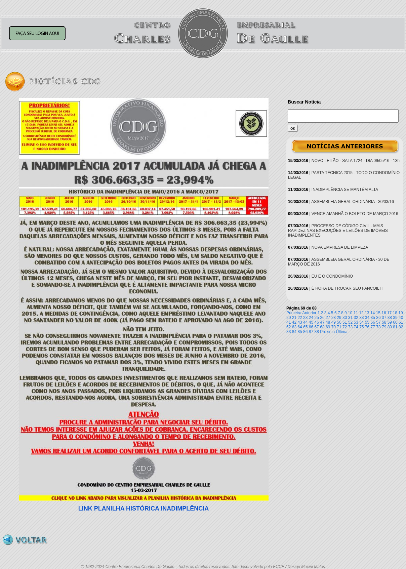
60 (395, 322)
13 (367, 313)
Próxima (327, 331)
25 (317, 317)
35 (373, 317)
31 (350, 317)
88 (317, 331)
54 (361, 322)
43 (299, 322)
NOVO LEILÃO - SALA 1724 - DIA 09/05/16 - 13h (356, 160)
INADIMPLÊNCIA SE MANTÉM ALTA (345, 189)
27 (328, 317)
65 (305, 327)
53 (356, 322)
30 (344, 317)
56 (373, 322)
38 (390, 317)
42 (294, 322)
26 (322, 317)
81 (395, 327)
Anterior (309, 313)
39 (395, 317)
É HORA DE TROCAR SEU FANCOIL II (347, 288)
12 (361, 313)
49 (333, 322)
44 (305, 322)
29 (339, 317)
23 (305, 317)
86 (305, 331)
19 (400, 313)
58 (384, 322)
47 (322, 322)
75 (361, 327)
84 (294, 331)
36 (378, 317)
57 (378, 322)
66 (311, 327)
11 (356, 313)
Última (342, 331)
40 (401, 317)
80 (390, 327)
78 (378, 327)
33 (361, 317)
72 (344, 327)
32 (356, 317)
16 (383, 313)
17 (389, 313)
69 (328, 327)
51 (344, 322)
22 (299, 317)
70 (333, 327)
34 (367, 317)
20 (288, 317)
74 (356, 327)
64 (299, 327)
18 (395, 313)
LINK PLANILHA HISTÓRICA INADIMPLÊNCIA (143, 508)
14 (372, 313)
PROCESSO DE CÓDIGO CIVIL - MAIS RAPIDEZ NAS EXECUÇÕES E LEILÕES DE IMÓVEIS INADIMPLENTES (338, 230)
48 (328, 322)
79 (384, 327)
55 (367, 322)
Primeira (293, 313)
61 (401, 322)
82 (401, 327)
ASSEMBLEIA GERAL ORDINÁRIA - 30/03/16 (352, 201)
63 (294, 327)
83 (288, 331)
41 (288, 322)
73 (350, 327)
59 (390, 322)
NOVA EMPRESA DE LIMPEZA (340, 247)
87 (311, 331)
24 (311, 317)
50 (339, 322)
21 (294, 317)
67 (317, 327)
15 (378, 313)
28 (333, 317)
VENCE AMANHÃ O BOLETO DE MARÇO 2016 (355, 213)
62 (288, 327)
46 (317, 322)
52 (350, 322)
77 (373, 327)
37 (384, 317)
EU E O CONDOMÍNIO (332, 276)
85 (299, 331)
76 (367, 327)
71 (339, 327)
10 (350, 313)
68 (322, 327)
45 (311, 322)
